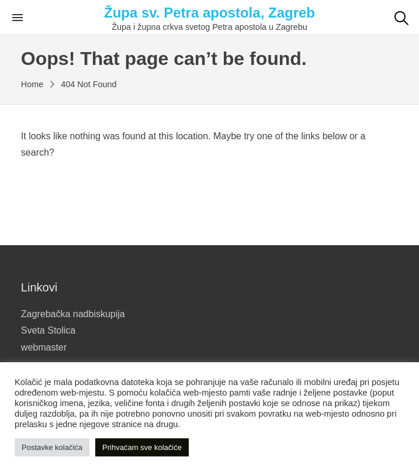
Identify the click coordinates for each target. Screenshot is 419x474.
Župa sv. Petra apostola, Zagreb (209, 12)
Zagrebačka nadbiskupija (73, 314)
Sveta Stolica (48, 330)
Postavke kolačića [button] (52, 447)
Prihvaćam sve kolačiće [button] (142, 447)
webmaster (44, 347)
